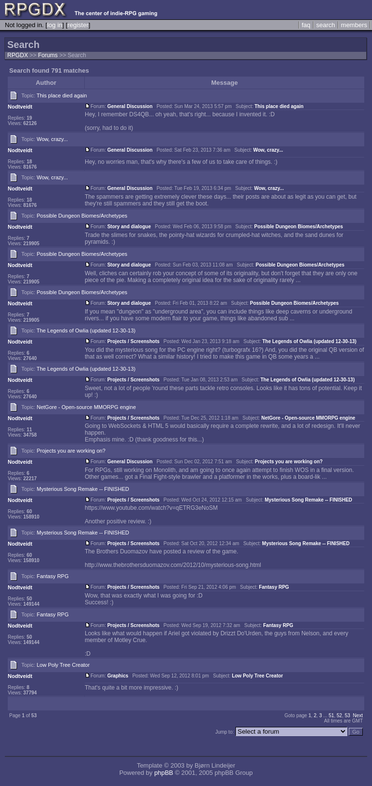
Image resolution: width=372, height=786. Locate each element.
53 (347, 715)
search (325, 25)
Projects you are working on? (71, 451)
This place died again (62, 95)
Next (358, 715)
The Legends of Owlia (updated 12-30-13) (86, 330)
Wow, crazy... (52, 139)
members (354, 25)
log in (54, 25)
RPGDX (17, 55)
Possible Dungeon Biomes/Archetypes (82, 216)
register (77, 25)
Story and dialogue (129, 226)
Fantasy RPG (53, 576)
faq (306, 25)
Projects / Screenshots (133, 341)
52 (339, 715)
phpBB (163, 772)
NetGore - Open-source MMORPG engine (86, 407)
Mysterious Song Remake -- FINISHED (83, 489)
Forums (48, 55)
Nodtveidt (20, 107)
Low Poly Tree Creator (63, 665)
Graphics (117, 675)
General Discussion (129, 106)
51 (331, 715)
